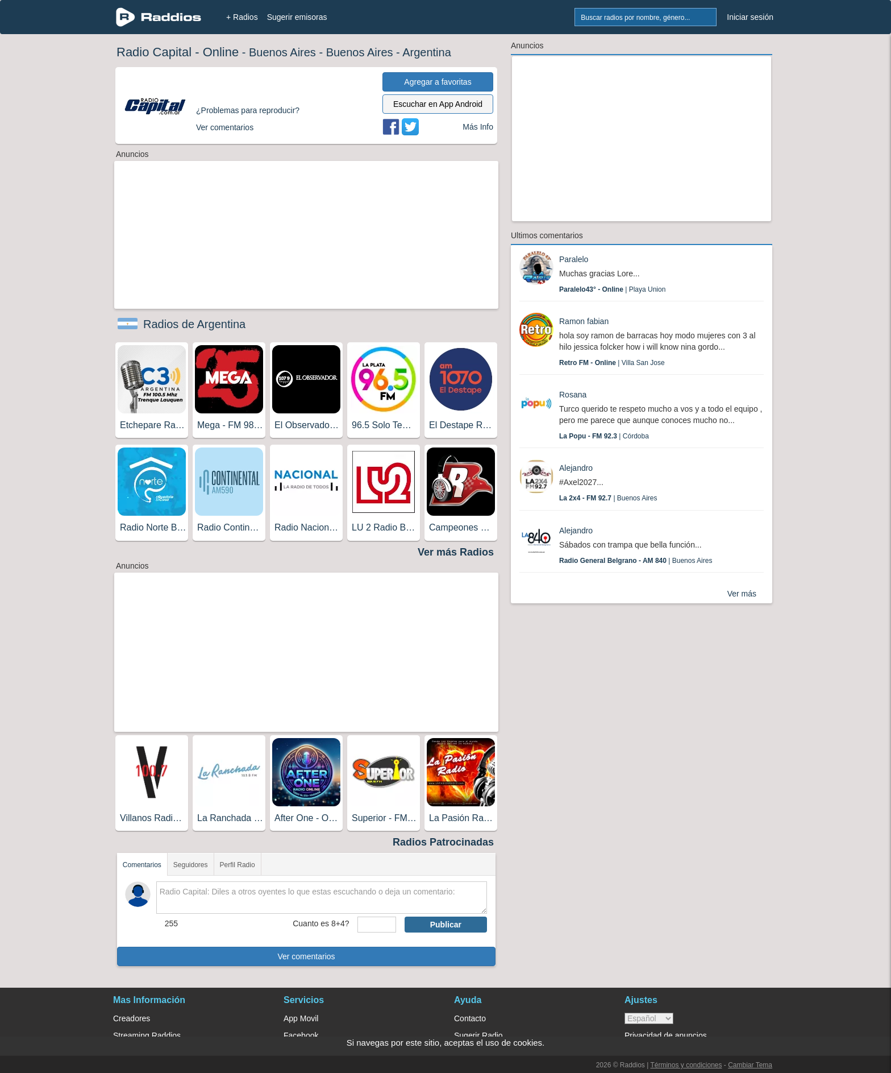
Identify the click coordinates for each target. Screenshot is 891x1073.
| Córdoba (604, 436)
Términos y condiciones (686, 1065)
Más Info (478, 126)
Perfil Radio (237, 865)
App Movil (301, 1018)
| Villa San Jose (612, 363)
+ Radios (242, 17)
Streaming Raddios (147, 1035)
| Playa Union (612, 289)
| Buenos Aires (608, 498)
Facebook (301, 1035)
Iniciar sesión (750, 17)
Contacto (470, 1018)
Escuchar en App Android (437, 104)
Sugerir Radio (478, 1035)
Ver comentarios (306, 956)
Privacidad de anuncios (665, 1035)
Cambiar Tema (750, 1065)
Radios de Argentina (194, 324)
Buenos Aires (282, 52)
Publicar (445, 924)
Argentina (426, 52)
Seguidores (190, 865)
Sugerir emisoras (297, 17)
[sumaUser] (376, 925)
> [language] (648, 1018)
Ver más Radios (456, 552)
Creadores (131, 1018)
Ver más (741, 593)
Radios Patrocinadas (443, 842)
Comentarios (142, 865)
